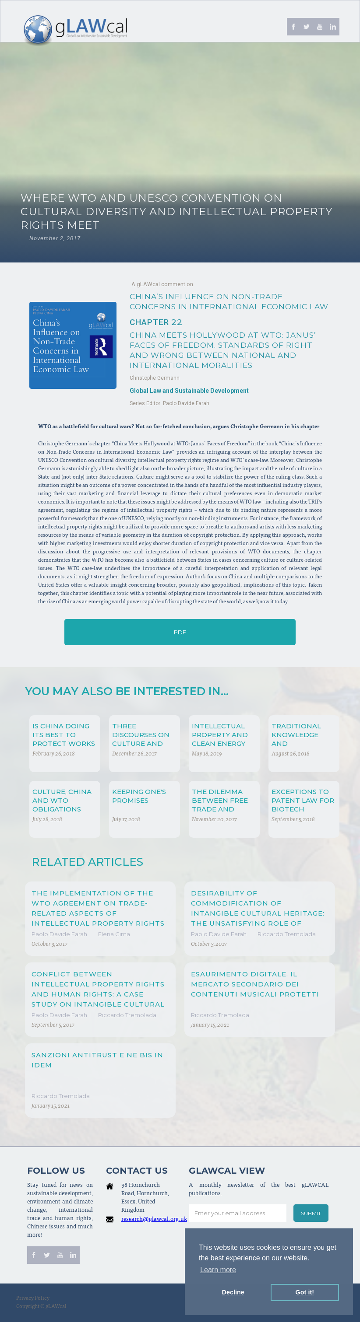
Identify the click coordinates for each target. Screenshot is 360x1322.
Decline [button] (233, 1292)
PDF (180, 632)
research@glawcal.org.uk (154, 1220)
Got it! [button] (305, 1292)
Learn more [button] (218, 1269)
